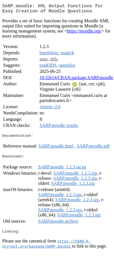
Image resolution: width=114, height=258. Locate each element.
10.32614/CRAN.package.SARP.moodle (76, 79)
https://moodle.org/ (84, 33)
